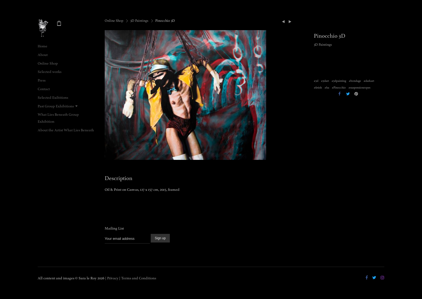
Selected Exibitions (53, 98)
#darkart (369, 81)
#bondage (355, 81)
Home (42, 46)
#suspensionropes (359, 87)
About (43, 55)
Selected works (49, 72)
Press (41, 80)
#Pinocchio (339, 87)
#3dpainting (339, 81)
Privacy (112, 278)
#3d (316, 81)
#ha (327, 87)
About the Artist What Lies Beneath (66, 130)
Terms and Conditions (138, 278)
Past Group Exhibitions (56, 106)
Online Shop (48, 63)
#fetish (318, 87)
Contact (44, 89)
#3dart (325, 81)
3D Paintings (139, 21)
